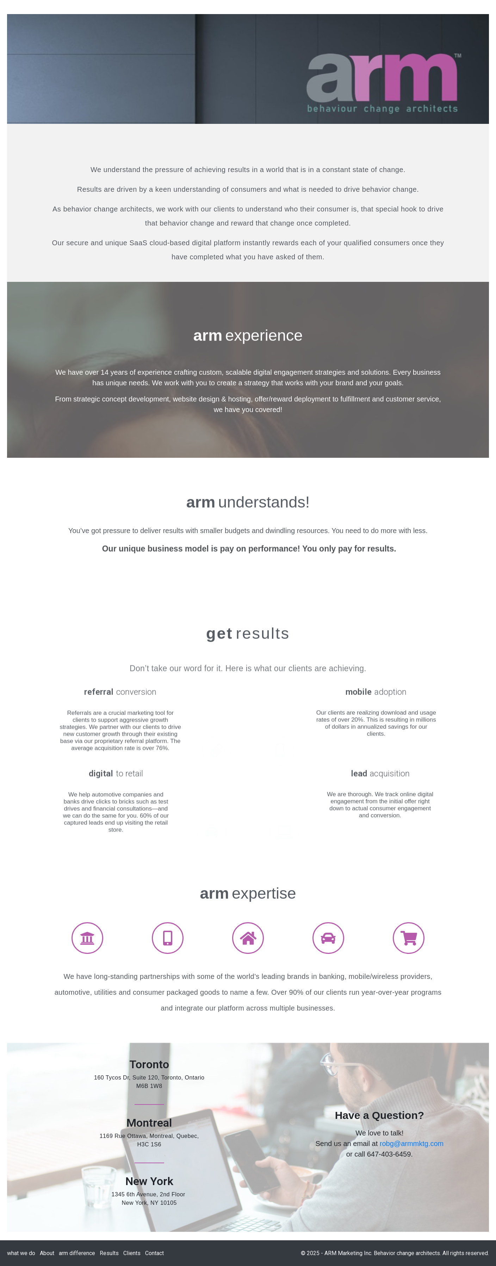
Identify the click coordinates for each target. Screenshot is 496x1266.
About (47, 1253)
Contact (154, 1253)
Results (109, 1253)
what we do (21, 1253)
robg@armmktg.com (412, 1143)
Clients (132, 1253)
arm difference (77, 1253)
